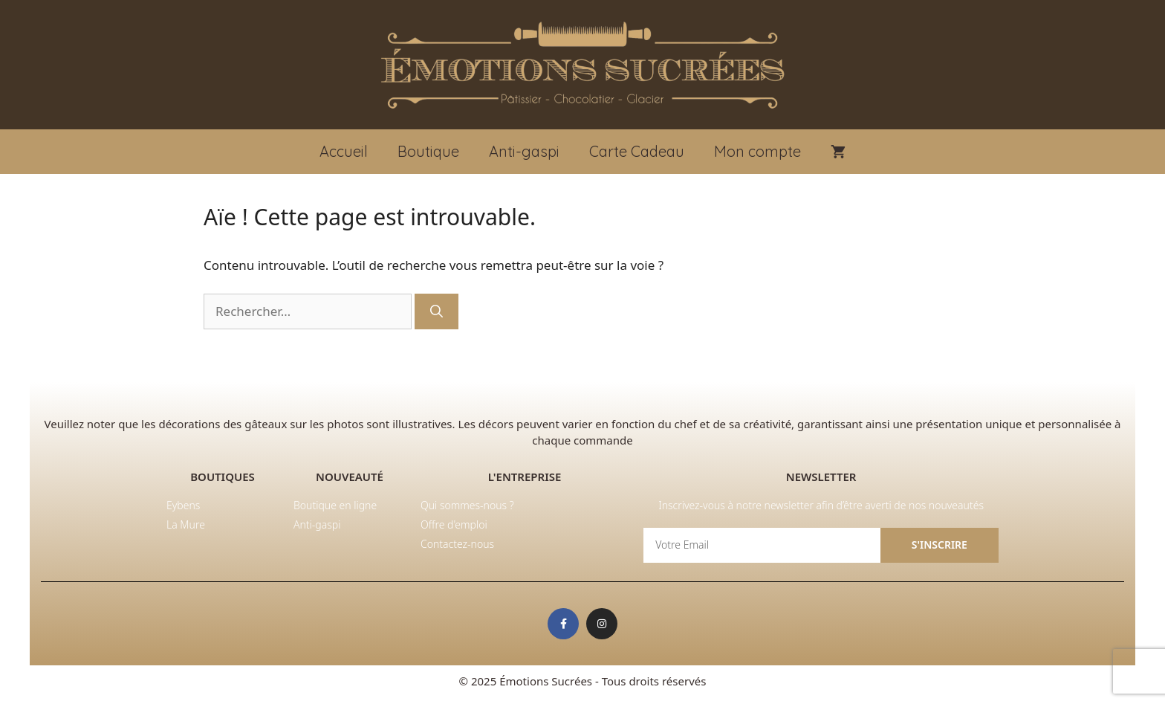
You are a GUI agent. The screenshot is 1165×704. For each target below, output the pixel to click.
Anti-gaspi (524, 151)
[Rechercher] (436, 311)
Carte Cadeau (636, 151)
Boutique (428, 151)
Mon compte (757, 151)
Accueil (343, 151)
